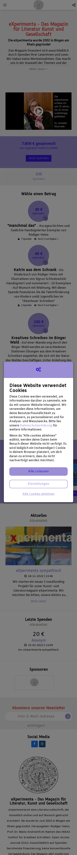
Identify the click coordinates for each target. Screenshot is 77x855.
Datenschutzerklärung (36, 426)
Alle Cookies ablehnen (38, 494)
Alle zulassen (38, 471)
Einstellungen (38, 484)
